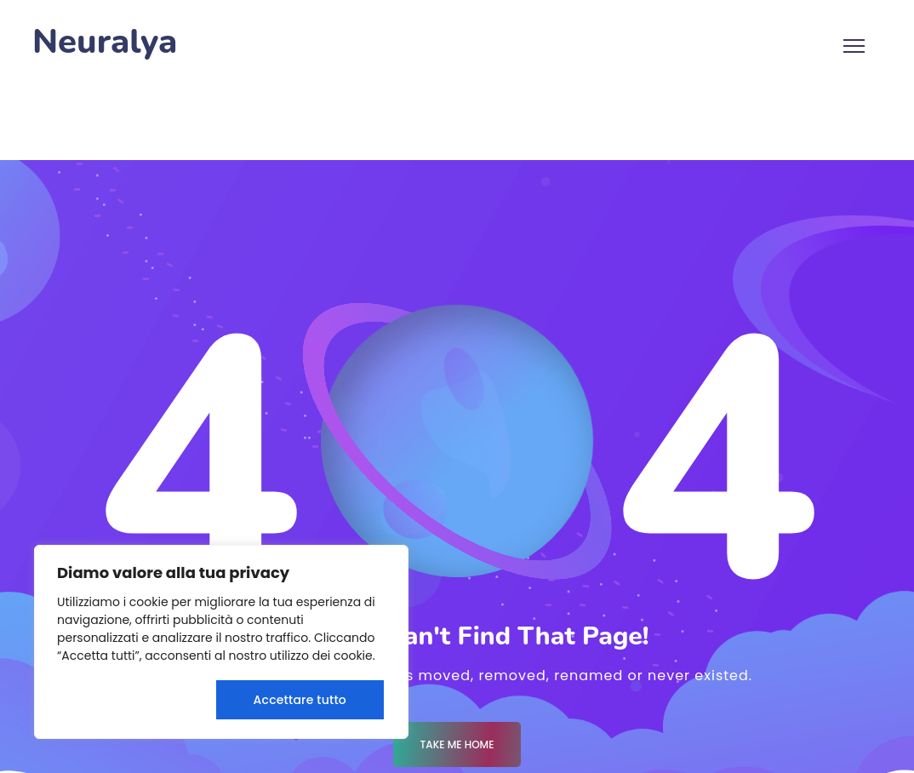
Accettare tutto (300, 699)
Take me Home (457, 744)
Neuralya (104, 42)
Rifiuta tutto (132, 699)
